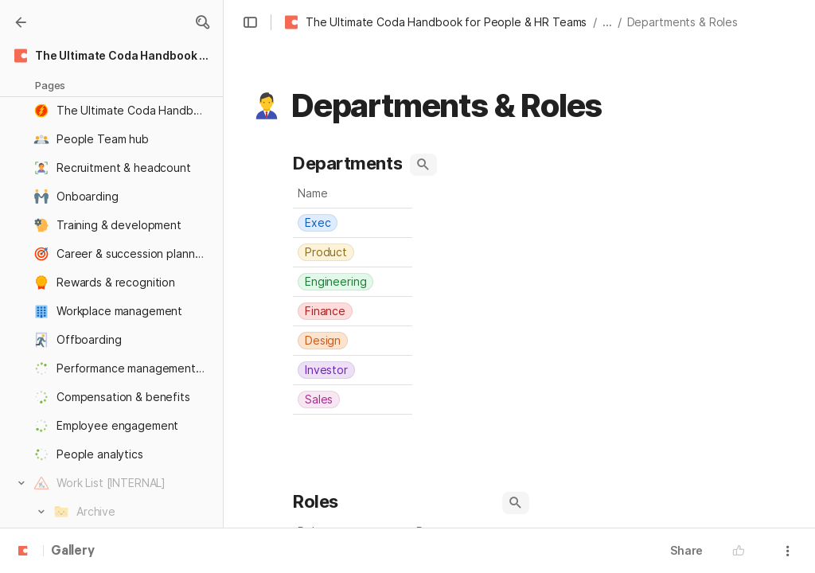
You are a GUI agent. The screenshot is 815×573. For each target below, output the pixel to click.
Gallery (73, 551)
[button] (202, 22)
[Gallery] (21, 22)
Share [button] (686, 550)
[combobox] (353, 223)
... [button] (607, 22)
